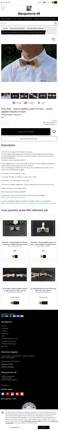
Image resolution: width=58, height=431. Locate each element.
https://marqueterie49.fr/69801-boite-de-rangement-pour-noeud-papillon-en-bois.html (28, 203)
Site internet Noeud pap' (8, 344)
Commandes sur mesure (8, 341)
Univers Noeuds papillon (17, 28)
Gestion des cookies (7, 364)
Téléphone (5, 385)
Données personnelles (7, 367)
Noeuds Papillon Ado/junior (11, 115)
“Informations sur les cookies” (32, 421)
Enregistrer (29, 103)
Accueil (5, 28)
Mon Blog (4, 346)
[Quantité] (5, 123)
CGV (3, 336)
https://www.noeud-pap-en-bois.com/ (13, 197)
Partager (17, 103)
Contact (39, 2)
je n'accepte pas (14, 427)
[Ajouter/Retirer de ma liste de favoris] (54, 132)
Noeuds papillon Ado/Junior (36, 28)
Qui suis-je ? (5, 333)
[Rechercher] (55, 23)
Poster (41, 103)
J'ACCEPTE (44, 427)
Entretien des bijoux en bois (9, 338)
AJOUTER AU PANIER (26, 132)
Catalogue (4, 328)
